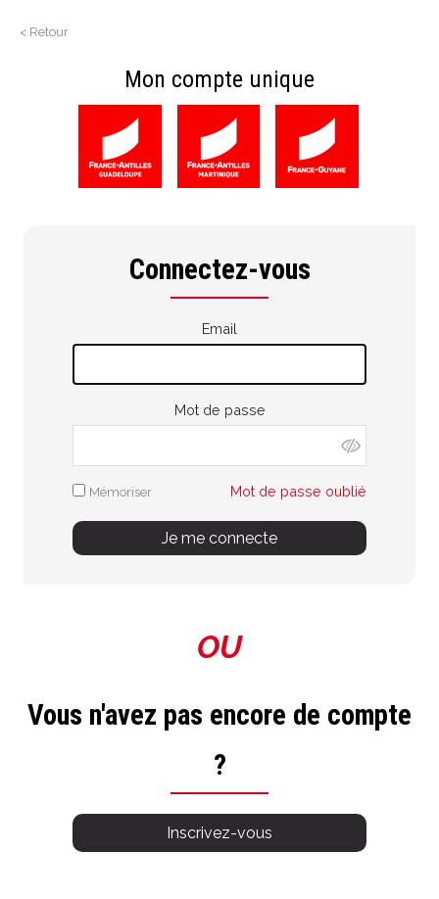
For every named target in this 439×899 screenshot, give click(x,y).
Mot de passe (220, 410)
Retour (49, 31)
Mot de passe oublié (298, 491)
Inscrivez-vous (219, 833)
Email (219, 328)
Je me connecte (219, 538)
